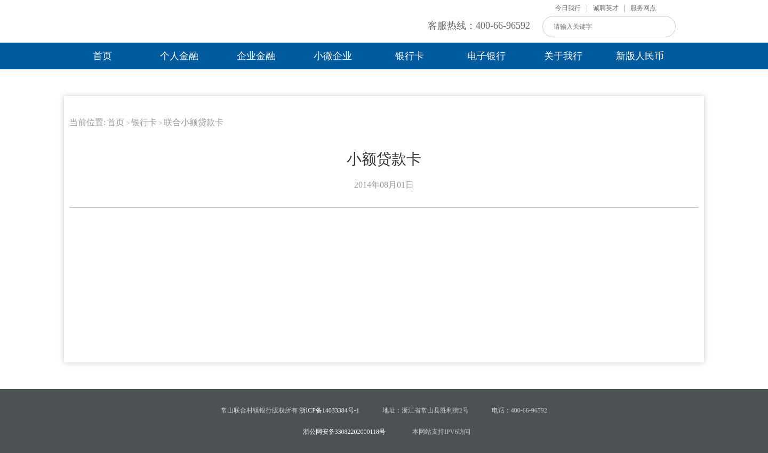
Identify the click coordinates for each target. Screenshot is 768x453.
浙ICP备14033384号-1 (329, 410)
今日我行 (568, 8)
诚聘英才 (606, 8)
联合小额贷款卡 (193, 122)
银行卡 (409, 56)
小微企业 (333, 56)
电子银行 (486, 56)
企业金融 (256, 56)
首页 (102, 56)
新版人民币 (640, 56)
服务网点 (643, 8)
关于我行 (563, 56)
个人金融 (179, 56)
